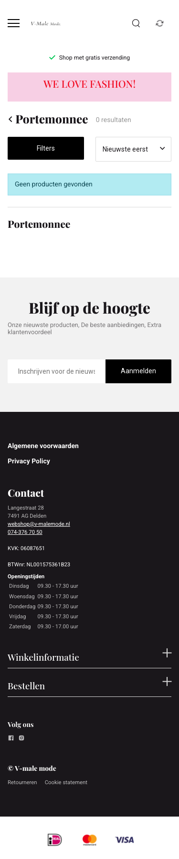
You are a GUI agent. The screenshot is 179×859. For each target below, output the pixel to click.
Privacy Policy (29, 461)
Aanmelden (138, 371)
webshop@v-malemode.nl (39, 524)
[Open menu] (14, 23)
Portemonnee (48, 119)
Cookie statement (66, 782)
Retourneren (22, 782)
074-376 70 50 (25, 532)
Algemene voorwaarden (43, 446)
